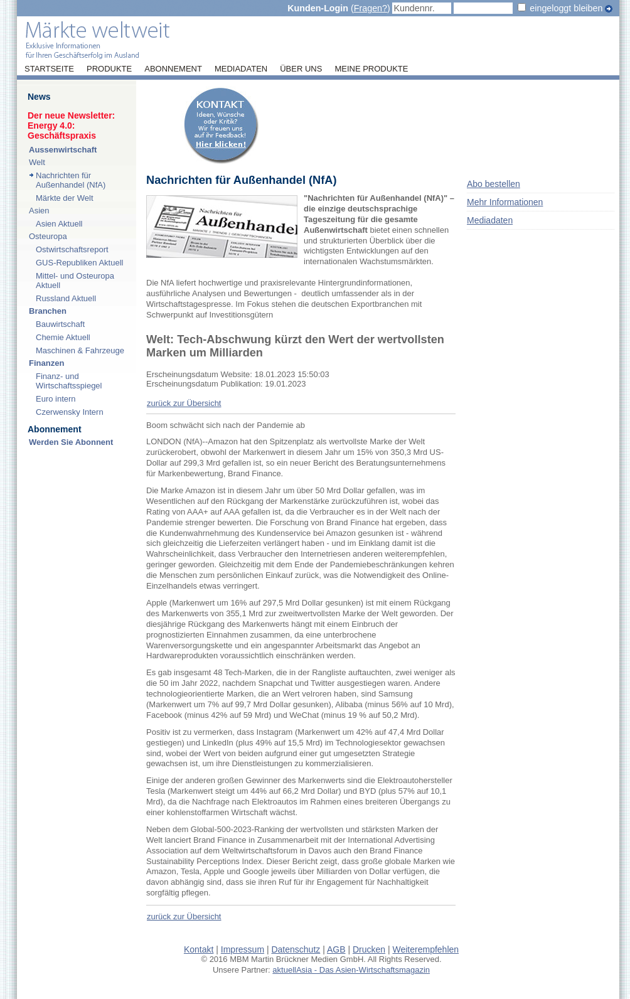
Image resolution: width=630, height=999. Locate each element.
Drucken (369, 949)
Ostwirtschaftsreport (72, 249)
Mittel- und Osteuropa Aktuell (75, 280)
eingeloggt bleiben (566, 8)
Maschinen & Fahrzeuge (80, 350)
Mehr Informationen (505, 202)
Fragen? (370, 8)
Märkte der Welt (64, 198)
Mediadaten (241, 69)
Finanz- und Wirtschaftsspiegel (69, 380)
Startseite (49, 69)
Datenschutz (295, 949)
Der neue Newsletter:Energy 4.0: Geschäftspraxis (71, 125)
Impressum (242, 949)
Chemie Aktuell (63, 337)
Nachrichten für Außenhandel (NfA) (70, 180)
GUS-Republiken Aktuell (79, 262)
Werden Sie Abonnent (71, 442)
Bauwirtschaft (60, 324)
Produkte (109, 69)
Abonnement (173, 69)
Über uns (301, 69)
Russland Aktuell (66, 298)
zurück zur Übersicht (184, 403)
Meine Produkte (371, 69)
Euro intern (56, 398)
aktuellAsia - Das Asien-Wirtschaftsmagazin (351, 970)
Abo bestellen (493, 184)
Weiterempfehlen (426, 949)
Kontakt (198, 949)
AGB (336, 949)
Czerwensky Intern (70, 412)
